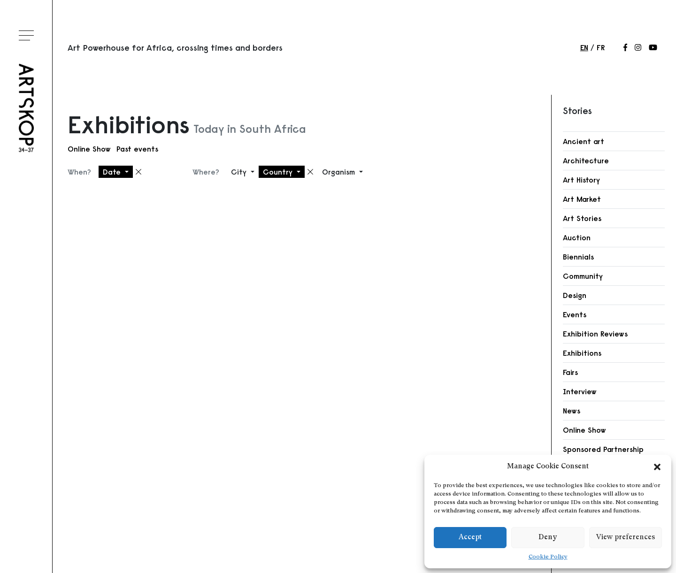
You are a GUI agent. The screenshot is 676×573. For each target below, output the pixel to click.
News (571, 410)
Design (574, 295)
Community (583, 276)
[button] (657, 467)
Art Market (582, 199)
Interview (580, 391)
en (584, 47)
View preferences (625, 537)
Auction (577, 237)
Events (574, 314)
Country (279, 171)
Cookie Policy (548, 557)
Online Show (89, 148)
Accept (470, 537)
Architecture (586, 160)
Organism (339, 171)
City (240, 171)
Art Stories (582, 218)
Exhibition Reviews (595, 333)
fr (601, 47)
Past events (137, 148)
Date (113, 171)
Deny (547, 537)
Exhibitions (582, 353)
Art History (581, 179)
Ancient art (583, 141)
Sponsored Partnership (603, 449)
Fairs (570, 372)
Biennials (578, 256)
